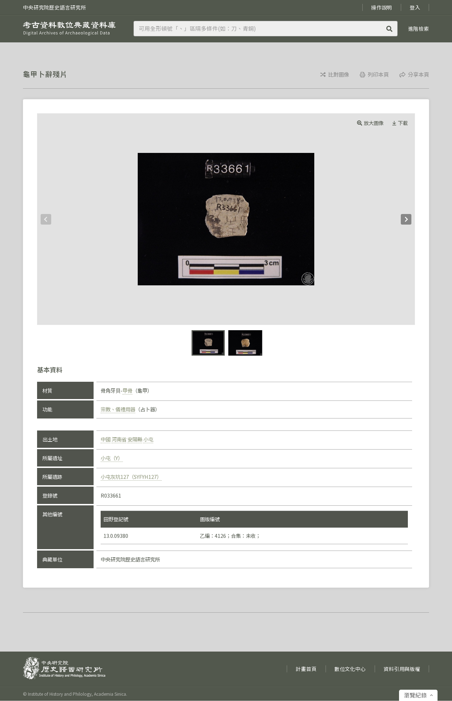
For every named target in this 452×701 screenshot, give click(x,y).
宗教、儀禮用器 (118, 409)
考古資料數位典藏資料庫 (69, 29)
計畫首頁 (306, 668)
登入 (415, 7)
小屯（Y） (112, 458)
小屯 (148, 439)
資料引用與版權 (401, 668)
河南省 (119, 439)
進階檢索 (418, 28)
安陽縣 (134, 439)
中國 (106, 439)
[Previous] (46, 219)
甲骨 (127, 390)
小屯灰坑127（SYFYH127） (131, 476)
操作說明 (381, 7)
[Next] (406, 219)
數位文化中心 (350, 668)
